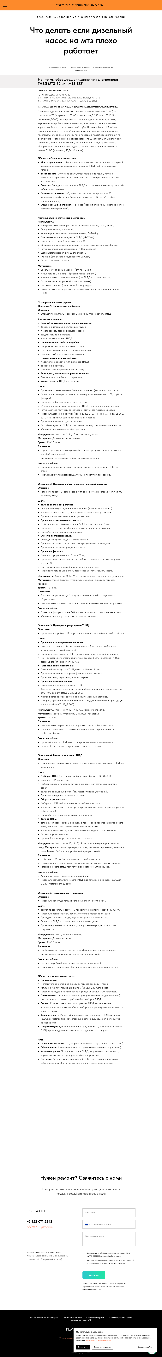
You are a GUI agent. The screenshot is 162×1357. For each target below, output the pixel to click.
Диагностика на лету (72, 1317)
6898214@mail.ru (40, 1227)
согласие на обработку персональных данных (107, 1253)
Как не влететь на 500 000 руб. (44, 1317)
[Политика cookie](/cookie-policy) (98, 1340)
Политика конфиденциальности (73, 1338)
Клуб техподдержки (95, 1317)
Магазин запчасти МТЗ (81, 1320)
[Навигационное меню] (5, 5)
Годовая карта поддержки (120, 1317)
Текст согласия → (120, 1263)
